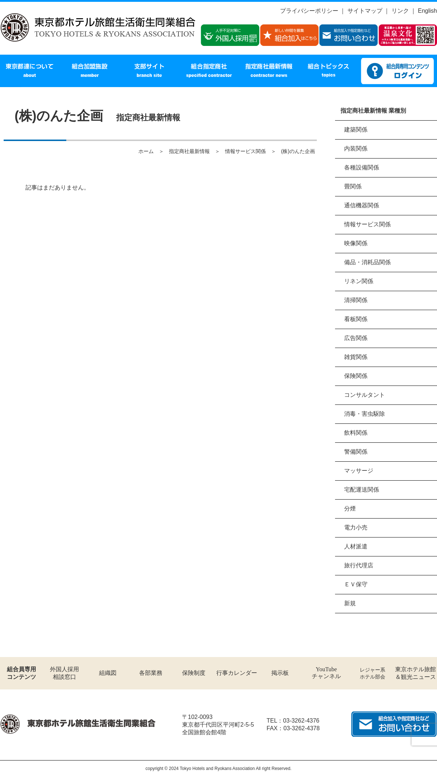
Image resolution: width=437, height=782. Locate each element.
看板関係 (355, 319)
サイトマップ (364, 11)
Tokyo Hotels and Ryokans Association (217, 768)
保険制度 (193, 673)
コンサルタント (364, 395)
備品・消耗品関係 (367, 262)
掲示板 (280, 673)
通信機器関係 (361, 205)
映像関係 (355, 243)
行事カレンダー (236, 673)
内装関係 (355, 148)
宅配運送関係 (361, 489)
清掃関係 (355, 300)
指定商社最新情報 (189, 151)
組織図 (108, 673)
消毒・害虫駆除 (364, 414)
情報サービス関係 (367, 224)
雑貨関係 (355, 357)
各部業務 (150, 673)
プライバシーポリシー (309, 11)
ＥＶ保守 (355, 584)
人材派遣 (355, 546)
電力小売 (355, 527)
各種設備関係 (361, 167)
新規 (350, 603)
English (427, 11)
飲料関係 (355, 433)
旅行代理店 (358, 565)
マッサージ (358, 471)
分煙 (350, 508)
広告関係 (355, 338)
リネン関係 (358, 281)
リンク (400, 11)
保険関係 (355, 376)
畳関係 (353, 186)
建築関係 (355, 129)
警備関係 (355, 452)
